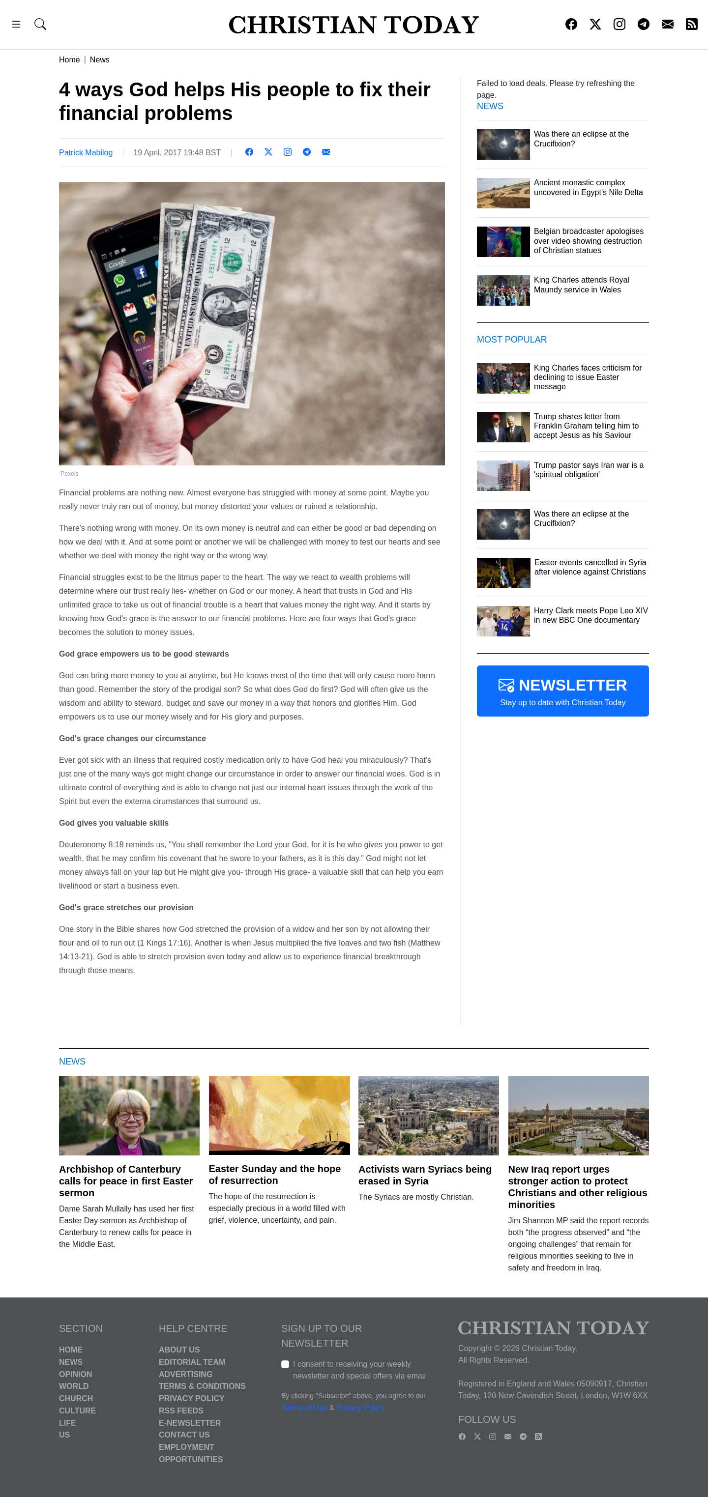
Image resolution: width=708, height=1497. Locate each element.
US (64, 1435)
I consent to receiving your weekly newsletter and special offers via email (359, 1370)
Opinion (75, 1374)
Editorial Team (192, 1362)
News (100, 60)
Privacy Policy (192, 1398)
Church (76, 1398)
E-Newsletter (190, 1422)
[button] (16, 26)
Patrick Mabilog (86, 152)
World (73, 1386)
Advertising (185, 1374)
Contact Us (184, 1435)
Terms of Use (304, 1408)
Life (67, 1422)
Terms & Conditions (202, 1386)
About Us (179, 1350)
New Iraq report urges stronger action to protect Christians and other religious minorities (578, 1187)
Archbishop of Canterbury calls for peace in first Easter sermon (126, 1181)
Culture (77, 1411)
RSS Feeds (181, 1411)
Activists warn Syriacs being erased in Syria (425, 1175)
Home (69, 60)
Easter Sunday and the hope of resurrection (275, 1174)
